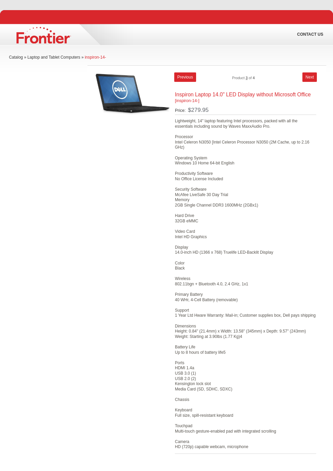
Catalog (16, 57)
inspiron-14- (95, 57)
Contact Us (310, 34)
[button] (185, 77)
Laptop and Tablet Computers (53, 57)
